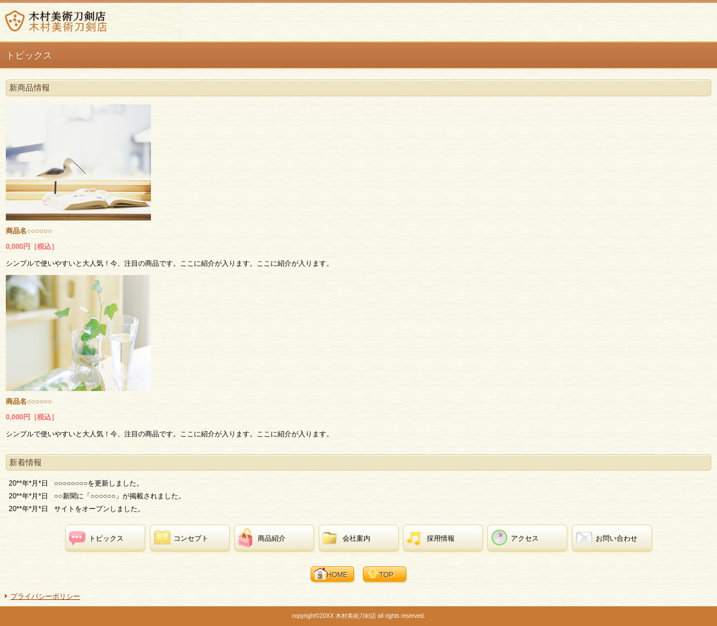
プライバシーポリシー (45, 596)
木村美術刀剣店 (92, 21)
